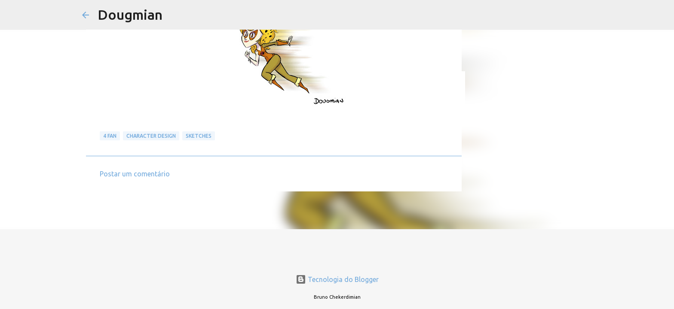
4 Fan (109, 136)
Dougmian (130, 14)
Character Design (151, 136)
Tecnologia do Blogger (337, 279)
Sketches (198, 136)
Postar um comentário (135, 174)
